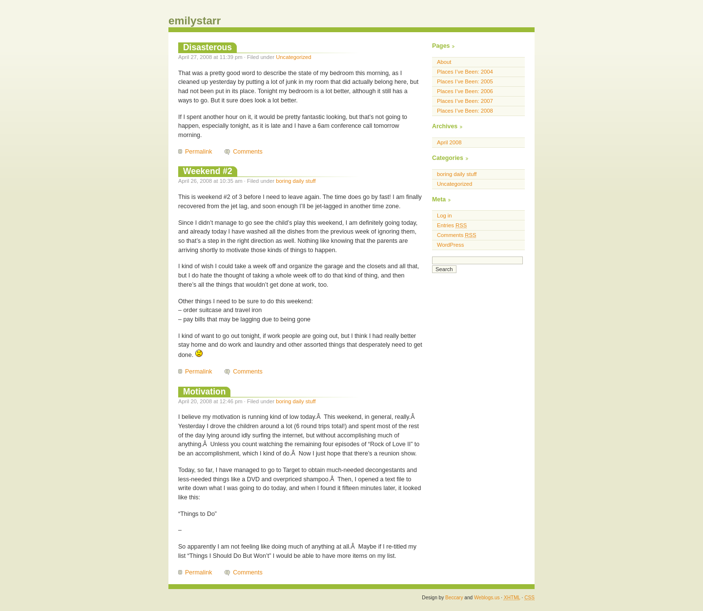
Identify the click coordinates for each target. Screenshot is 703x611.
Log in (444, 215)
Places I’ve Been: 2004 (465, 72)
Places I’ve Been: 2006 (465, 91)
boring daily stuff (296, 181)
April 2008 (449, 142)
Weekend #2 (207, 171)
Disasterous (207, 47)
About (444, 62)
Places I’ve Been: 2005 (465, 81)
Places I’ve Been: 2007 (465, 101)
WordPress (450, 245)
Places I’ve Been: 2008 (465, 111)
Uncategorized (293, 57)
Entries (452, 225)
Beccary (454, 597)
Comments (247, 151)
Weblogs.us (487, 597)
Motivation (204, 391)
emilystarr (194, 21)
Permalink (198, 151)
